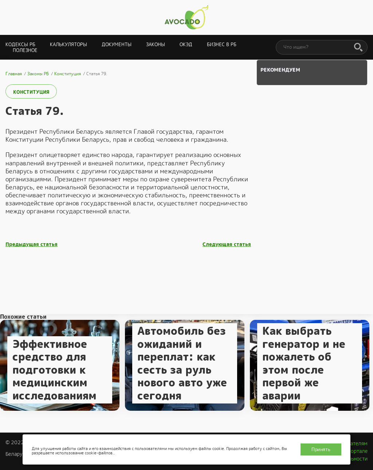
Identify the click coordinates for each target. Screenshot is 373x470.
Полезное (25, 50)
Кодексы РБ (20, 44)
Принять (320, 449)
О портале (355, 451)
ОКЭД (186, 44)
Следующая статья (227, 244)
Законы (155, 44)
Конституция (31, 92)
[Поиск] (358, 47)
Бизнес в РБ (221, 44)
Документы (116, 44)
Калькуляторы (68, 44)
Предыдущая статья (31, 244)
